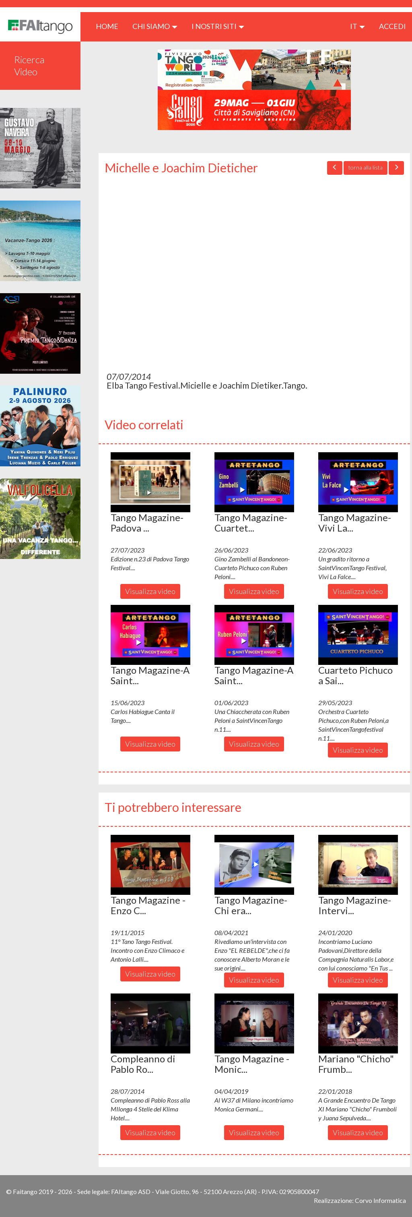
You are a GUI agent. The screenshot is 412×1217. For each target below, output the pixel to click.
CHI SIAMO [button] (154, 26)
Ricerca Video (29, 65)
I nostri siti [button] (218, 26)
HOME (110, 26)
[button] (150, 482)
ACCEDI (392, 26)
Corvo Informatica (380, 1200)
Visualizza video (150, 591)
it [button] (357, 26)
